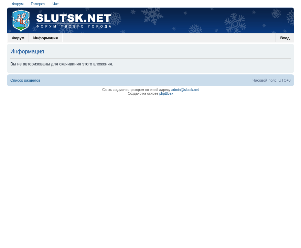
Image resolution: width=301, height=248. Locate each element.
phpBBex (166, 93)
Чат (56, 4)
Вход (285, 38)
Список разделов (25, 80)
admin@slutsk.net (185, 90)
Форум (17, 4)
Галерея (38, 4)
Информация (45, 38)
